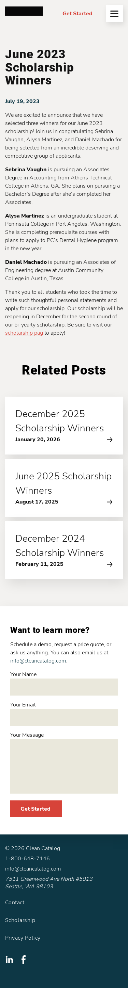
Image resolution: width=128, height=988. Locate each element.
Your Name (64, 683)
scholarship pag (24, 333)
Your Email (64, 713)
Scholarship (20, 920)
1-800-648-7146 (27, 858)
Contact (14, 902)
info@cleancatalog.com (38, 661)
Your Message (64, 762)
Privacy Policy (23, 938)
